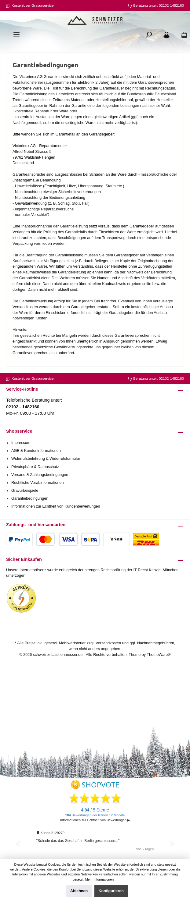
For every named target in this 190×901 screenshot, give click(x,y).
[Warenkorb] (182, 35)
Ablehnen (79, 891)
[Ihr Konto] (166, 35)
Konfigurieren (111, 891)
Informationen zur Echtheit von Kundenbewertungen (55, 506)
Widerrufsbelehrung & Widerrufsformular (45, 458)
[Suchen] (148, 35)
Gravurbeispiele (24, 490)
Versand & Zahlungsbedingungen (39, 475)
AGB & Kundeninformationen (36, 451)
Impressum (20, 443)
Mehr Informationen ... (101, 879)
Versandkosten (108, 643)
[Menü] (16, 35)
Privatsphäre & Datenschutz (35, 467)
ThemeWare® (158, 655)
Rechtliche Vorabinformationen (37, 482)
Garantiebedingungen (29, 498)
